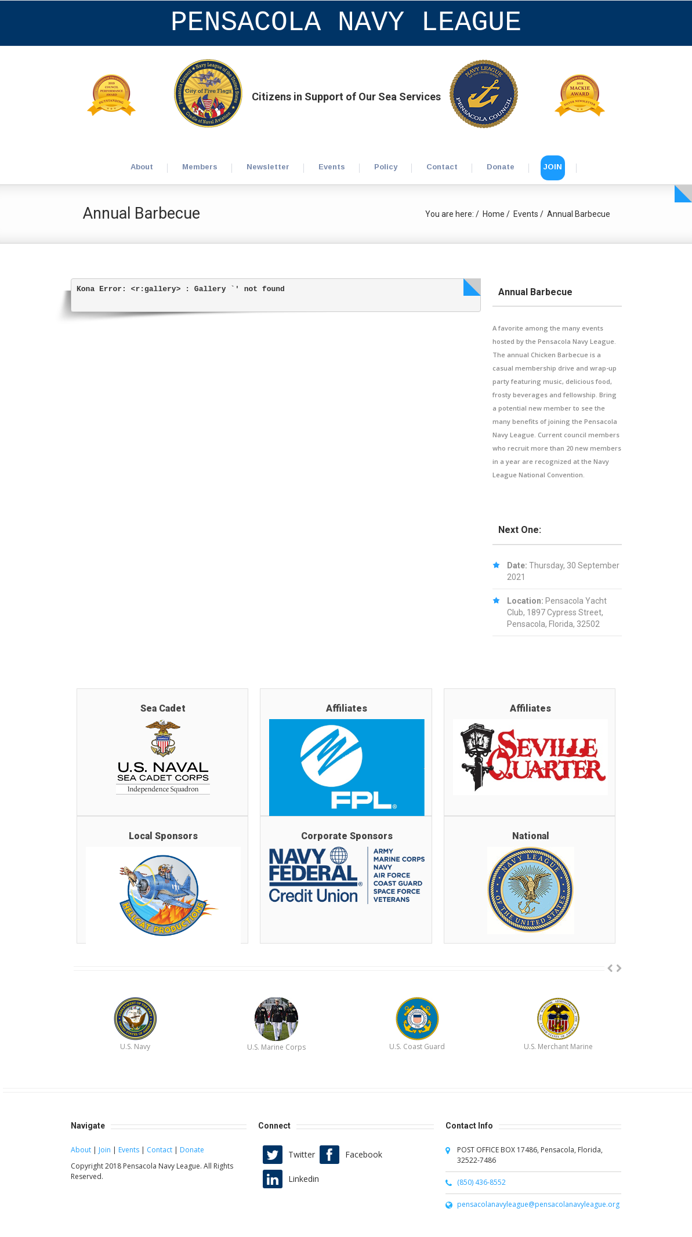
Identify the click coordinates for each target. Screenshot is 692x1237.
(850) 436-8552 (481, 1182)
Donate (192, 1150)
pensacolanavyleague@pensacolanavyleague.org (538, 1204)
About (81, 1150)
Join (105, 1150)
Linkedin (303, 1178)
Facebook (363, 1154)
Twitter (301, 1154)
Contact (159, 1150)
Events (525, 214)
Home (494, 214)
